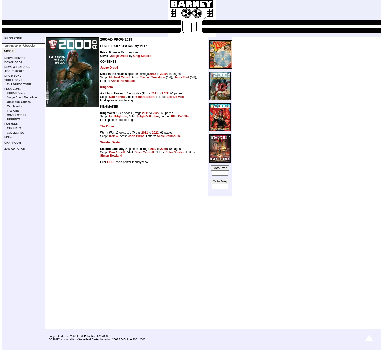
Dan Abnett (117, 97)
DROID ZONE (12, 75)
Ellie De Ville (175, 97)
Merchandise (15, 106)
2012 (152, 74)
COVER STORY (16, 115)
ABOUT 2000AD (14, 71)
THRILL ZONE (13, 80)
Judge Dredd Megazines (22, 97)
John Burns (136, 136)
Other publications (19, 101)
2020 (163, 149)
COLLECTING (15, 132)
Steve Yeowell (144, 152)
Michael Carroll (119, 77)
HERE (111, 162)
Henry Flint (181, 77)
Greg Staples (142, 56)
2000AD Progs (16, 93)
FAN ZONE (11, 123)
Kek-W (113, 136)
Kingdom (106, 87)
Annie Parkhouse (123, 80)
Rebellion (90, 336)
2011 (154, 93)
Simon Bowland (111, 155)
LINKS (8, 136)
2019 (163, 74)
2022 (165, 93)
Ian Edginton (118, 116)
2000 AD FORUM (14, 148)
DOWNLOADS (13, 62)
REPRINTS (14, 119)
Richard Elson (144, 97)
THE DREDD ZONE (19, 84)
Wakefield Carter (88, 339)
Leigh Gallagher (148, 116)
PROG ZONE (13, 38)
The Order (107, 126)
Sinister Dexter (110, 142)
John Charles (175, 152)
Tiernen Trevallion (152, 77)
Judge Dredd (119, 56)
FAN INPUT (14, 128)
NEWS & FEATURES (17, 66)
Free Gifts (13, 110)
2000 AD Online (122, 339)
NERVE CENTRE (14, 58)
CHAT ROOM (12, 142)
